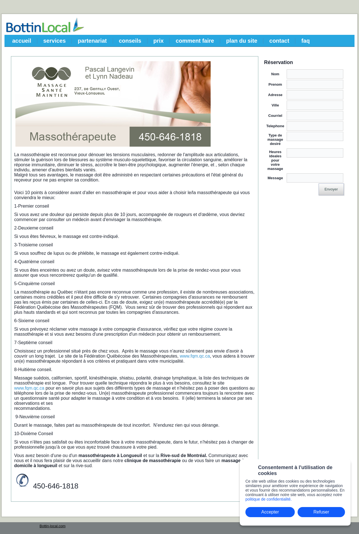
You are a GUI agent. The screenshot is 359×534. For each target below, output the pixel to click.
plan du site (241, 41)
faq (305, 41)
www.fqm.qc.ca (195, 356)
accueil (21, 41)
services (54, 41)
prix (158, 41)
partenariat (92, 41)
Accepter (270, 512)
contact (279, 41)
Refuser (321, 512)
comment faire (195, 41)
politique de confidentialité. (268, 499)
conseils (130, 41)
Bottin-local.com (52, 526)
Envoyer (331, 189)
